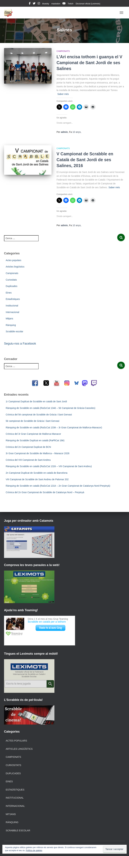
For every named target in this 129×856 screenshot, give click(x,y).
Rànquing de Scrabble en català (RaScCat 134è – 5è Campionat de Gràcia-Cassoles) (50, 408)
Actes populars (13, 260)
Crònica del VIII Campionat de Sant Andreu (28, 460)
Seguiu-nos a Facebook (20, 343)
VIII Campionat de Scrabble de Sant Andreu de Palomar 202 (37, 479)
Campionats (63, 51)
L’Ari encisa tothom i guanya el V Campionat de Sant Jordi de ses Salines (89, 62)
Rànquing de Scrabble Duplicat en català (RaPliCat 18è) (35, 440)
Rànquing (11, 325)
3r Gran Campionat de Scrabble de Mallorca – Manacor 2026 (37, 453)
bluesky (45, 4)
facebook (30, 4)
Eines (9, 292)
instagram (39, 4)
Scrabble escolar (14, 331)
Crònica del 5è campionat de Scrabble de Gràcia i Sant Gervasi (39, 414)
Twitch (70, 4)
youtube (64, 4)
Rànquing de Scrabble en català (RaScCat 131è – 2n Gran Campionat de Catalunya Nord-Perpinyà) (58, 485)
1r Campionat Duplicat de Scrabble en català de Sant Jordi (36, 401)
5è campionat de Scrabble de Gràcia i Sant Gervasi (32, 421)
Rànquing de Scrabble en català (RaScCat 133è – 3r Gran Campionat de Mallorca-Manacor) (54, 427)
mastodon (55, 4)
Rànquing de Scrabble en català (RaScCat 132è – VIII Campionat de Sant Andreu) (49, 466)
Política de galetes (34, 850)
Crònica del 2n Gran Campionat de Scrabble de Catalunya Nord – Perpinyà (45, 492)
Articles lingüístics (15, 266)
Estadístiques (13, 299)
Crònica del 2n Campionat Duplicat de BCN (28, 447)
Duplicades (11, 286)
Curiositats (11, 279)
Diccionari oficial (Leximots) (88, 4)
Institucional (12, 305)
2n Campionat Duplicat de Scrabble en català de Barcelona (36, 472)
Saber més (63, 94)
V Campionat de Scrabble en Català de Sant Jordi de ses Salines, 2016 (85, 159)
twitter (34, 4)
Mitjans (9, 318)
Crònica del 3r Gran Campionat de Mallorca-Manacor (33, 434)
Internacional (12, 312)
